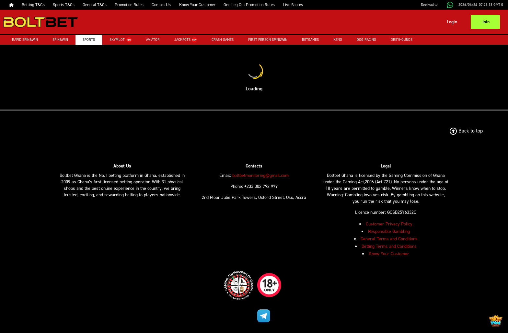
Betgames (310, 39)
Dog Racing (366, 39)
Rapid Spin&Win (25, 39)
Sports (89, 39)
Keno (337, 39)
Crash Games (223, 39)
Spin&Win (60, 39)
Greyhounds (401, 39)
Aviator (153, 39)
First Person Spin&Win (267, 39)
